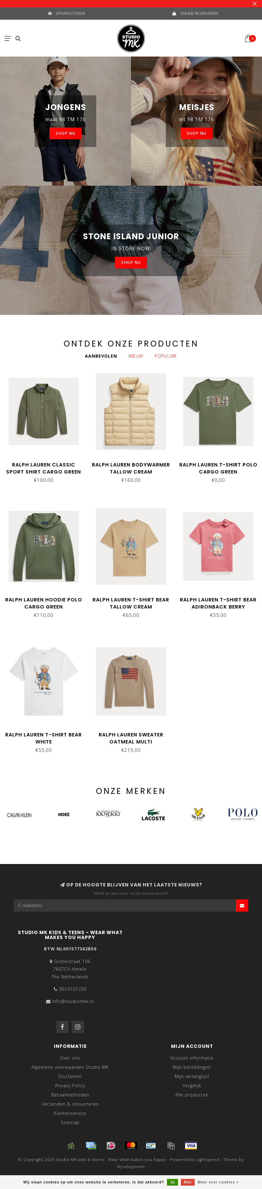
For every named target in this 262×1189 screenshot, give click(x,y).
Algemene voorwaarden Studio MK (70, 1067)
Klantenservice (70, 1113)
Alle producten (191, 1095)
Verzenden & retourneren (70, 1104)
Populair (166, 356)
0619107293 (73, 989)
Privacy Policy (70, 1085)
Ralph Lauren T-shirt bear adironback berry (218, 603)
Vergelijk (192, 1085)
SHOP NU (65, 133)
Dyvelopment (131, 1166)
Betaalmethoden (70, 1095)
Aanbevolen (101, 356)
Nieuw (136, 356)
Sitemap (70, 1122)
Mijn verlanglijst (192, 1076)
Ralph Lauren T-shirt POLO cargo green (218, 468)
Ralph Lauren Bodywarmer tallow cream (131, 468)
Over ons (70, 1058)
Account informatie (191, 1058)
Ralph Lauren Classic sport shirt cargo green (43, 468)
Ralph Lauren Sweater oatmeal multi (131, 738)
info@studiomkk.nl (73, 1001)
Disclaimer (70, 1076)
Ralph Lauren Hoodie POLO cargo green (43, 603)
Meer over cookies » (218, 1182)
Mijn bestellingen (192, 1067)
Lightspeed (207, 1159)
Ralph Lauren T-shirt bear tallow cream (131, 603)
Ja (172, 1182)
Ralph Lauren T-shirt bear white (43, 738)
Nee (188, 1182)
